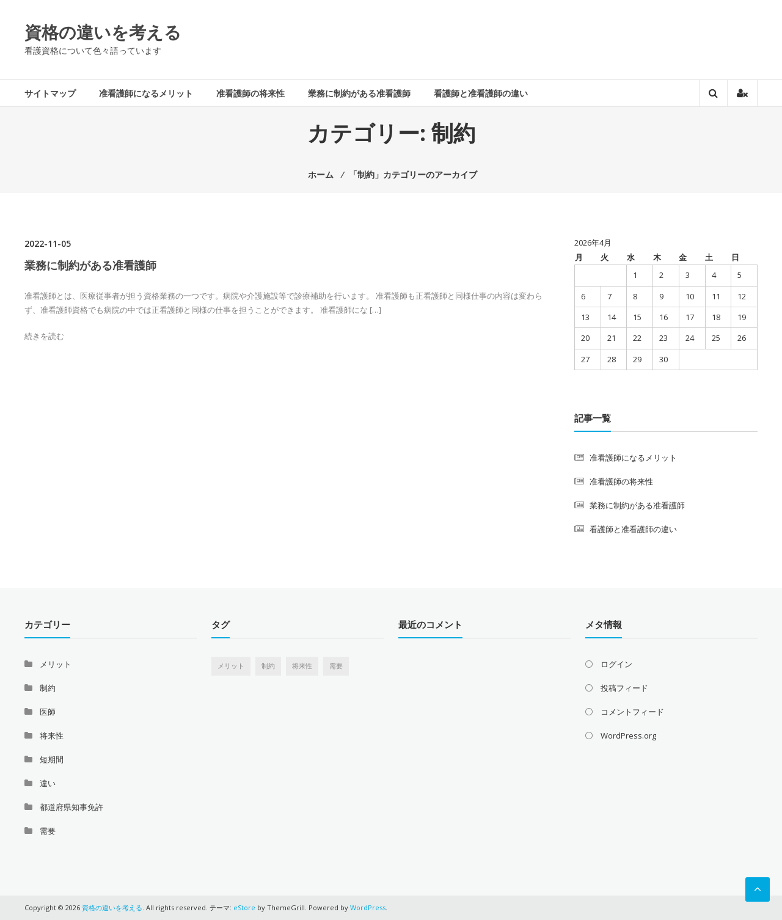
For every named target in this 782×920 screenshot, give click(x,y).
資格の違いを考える (102, 31)
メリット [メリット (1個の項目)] (230, 666)
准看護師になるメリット (146, 93)
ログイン (616, 664)
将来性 (52, 735)
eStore (244, 907)
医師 (48, 711)
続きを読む (44, 335)
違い (48, 783)
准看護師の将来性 (250, 93)
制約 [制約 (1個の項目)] (268, 666)
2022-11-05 (47, 243)
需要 (48, 830)
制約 (48, 687)
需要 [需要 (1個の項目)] (336, 666)
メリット (55, 664)
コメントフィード (632, 711)
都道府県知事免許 (71, 806)
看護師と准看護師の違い (481, 93)
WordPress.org (628, 735)
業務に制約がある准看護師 (359, 93)
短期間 (52, 759)
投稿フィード (624, 687)
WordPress (368, 907)
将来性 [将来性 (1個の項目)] (302, 666)
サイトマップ (50, 93)
